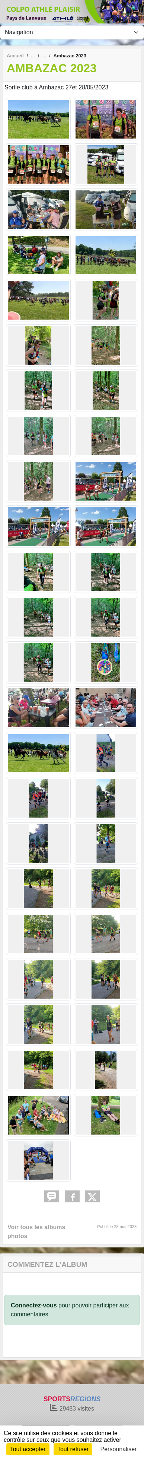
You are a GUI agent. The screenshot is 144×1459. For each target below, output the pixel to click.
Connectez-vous (34, 1305)
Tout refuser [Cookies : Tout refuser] (73, 1449)
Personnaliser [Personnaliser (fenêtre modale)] (118, 1449)
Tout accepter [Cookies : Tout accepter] (28, 1449)
